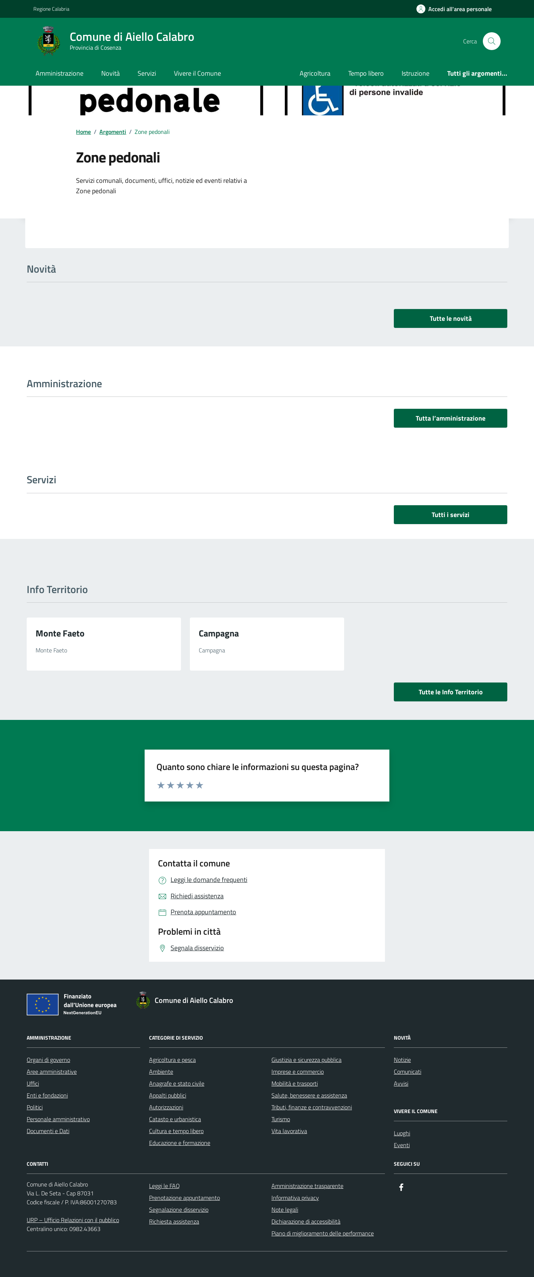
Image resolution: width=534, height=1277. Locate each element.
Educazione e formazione (179, 1142)
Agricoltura (315, 73)
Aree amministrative (52, 1071)
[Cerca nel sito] (492, 41)
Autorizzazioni (166, 1107)
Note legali (284, 1209)
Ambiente (161, 1071)
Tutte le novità (451, 318)
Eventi (402, 1145)
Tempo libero (366, 73)
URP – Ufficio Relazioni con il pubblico (73, 1219)
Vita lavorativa (289, 1130)
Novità (110, 73)
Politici (35, 1107)
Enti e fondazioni (47, 1095)
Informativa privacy (295, 1197)
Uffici (33, 1083)
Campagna (219, 633)
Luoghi (402, 1133)
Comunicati (407, 1071)
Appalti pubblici (167, 1095)
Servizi (147, 73)
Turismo (280, 1119)
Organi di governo (48, 1059)
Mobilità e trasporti (294, 1083)
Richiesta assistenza (174, 1221)
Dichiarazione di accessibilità (305, 1221)
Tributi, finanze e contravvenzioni (311, 1107)
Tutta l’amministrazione (450, 418)
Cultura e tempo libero (176, 1130)
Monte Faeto (60, 633)
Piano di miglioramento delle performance (322, 1233)
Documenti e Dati (48, 1130)
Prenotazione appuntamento (184, 1197)
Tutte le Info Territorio (451, 692)
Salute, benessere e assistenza (309, 1095)
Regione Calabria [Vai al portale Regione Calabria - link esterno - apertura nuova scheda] (51, 9)
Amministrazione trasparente (307, 1185)
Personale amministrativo (58, 1119)
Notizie (402, 1059)
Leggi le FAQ (164, 1185)
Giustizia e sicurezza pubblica (306, 1059)
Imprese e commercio (297, 1071)
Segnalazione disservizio (178, 1209)
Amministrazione (59, 73)
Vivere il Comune (197, 73)
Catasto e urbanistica (175, 1119)
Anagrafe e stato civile (176, 1083)
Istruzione (415, 73)
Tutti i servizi (450, 515)
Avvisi (401, 1083)
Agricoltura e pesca (172, 1059)
